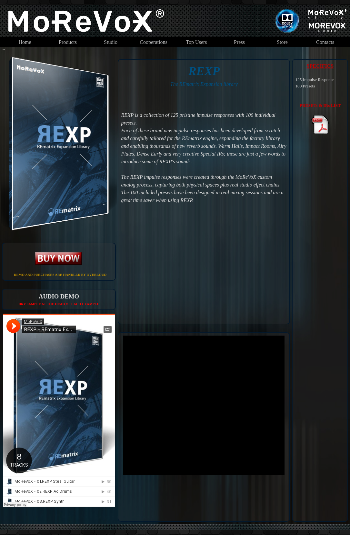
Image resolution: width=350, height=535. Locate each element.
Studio (110, 42)
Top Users (196, 42)
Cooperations (153, 42)
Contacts (325, 42)
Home (24, 42)
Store (282, 42)
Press (239, 42)
